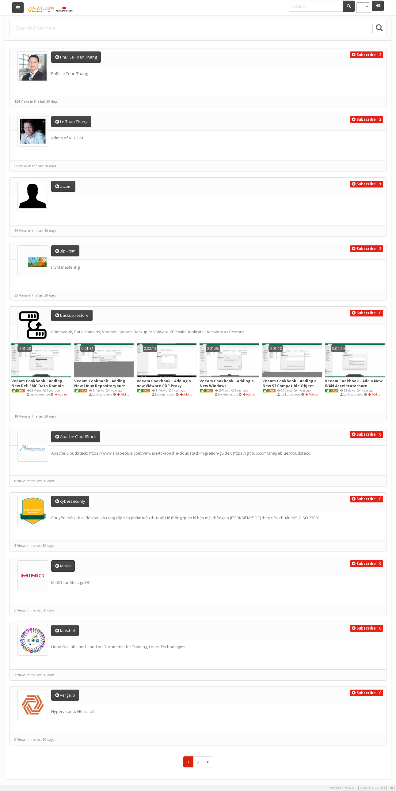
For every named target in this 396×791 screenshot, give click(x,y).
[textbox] (363, 8)
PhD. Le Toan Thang (76, 57)
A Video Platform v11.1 (372, 787)
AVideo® (349, 787)
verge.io (65, 695)
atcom (63, 186)
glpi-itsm (65, 251)
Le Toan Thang (71, 121)
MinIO (63, 566)
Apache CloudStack (75, 436)
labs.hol (65, 630)
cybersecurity (70, 501)
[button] (364, 54)
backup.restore (72, 315)
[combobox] (363, 7)
